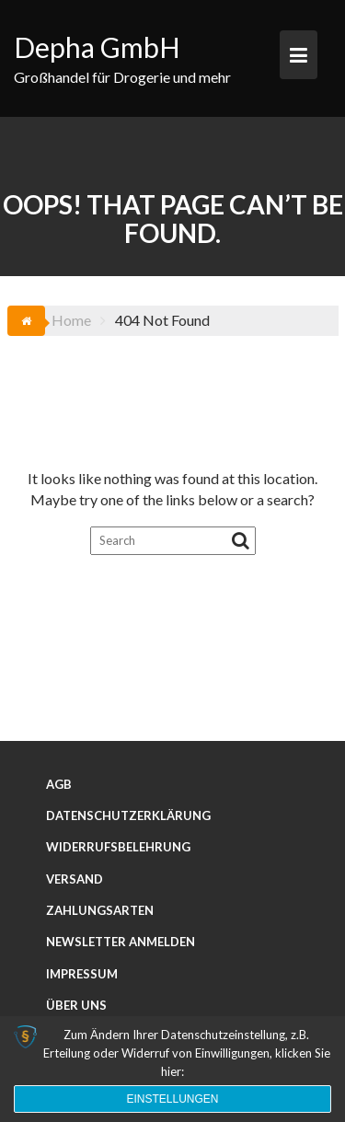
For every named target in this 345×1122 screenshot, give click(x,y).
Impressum (82, 973)
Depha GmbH (97, 47)
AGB (59, 784)
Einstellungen (172, 1099)
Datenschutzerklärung (128, 815)
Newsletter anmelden (120, 941)
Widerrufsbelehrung (118, 846)
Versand (74, 879)
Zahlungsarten (100, 910)
